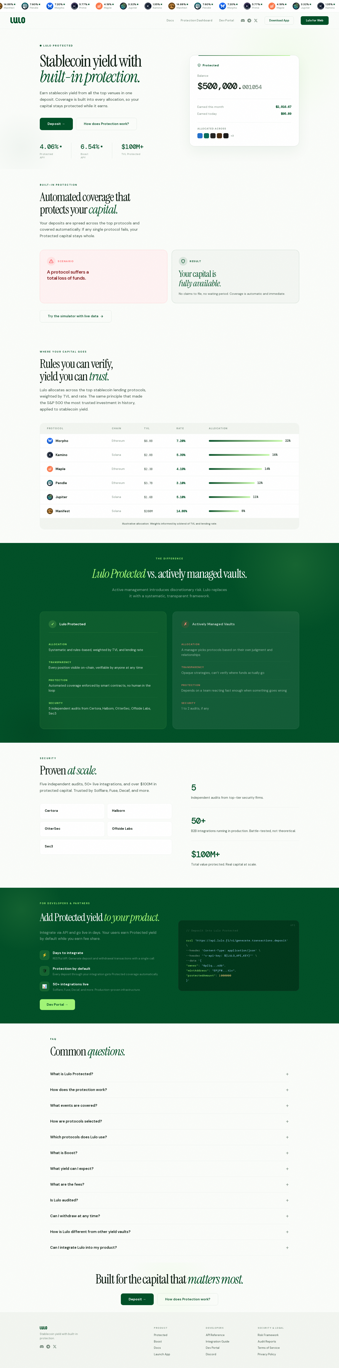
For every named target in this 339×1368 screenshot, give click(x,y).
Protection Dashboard (196, 20)
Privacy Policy (267, 1354)
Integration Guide (217, 1341)
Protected (160, 1335)
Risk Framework (268, 1335)
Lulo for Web (314, 20)
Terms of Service (269, 1348)
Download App (279, 20)
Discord (211, 1354)
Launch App (162, 1354)
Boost (158, 1341)
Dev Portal (226, 20)
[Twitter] (256, 20)
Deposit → (56, 124)
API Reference (215, 1335)
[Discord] (243, 20)
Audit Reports (267, 1341)
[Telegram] (249, 20)
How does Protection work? (106, 124)
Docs (170, 20)
